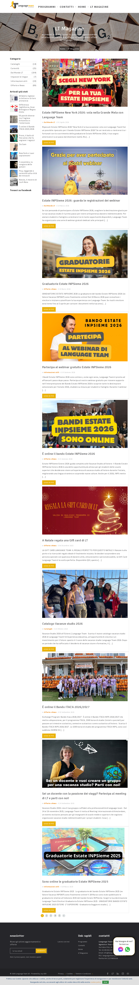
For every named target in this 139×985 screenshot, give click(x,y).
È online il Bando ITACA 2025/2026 (27, 127)
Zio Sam (22, 144)
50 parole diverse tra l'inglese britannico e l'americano (27, 119)
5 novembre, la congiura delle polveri (26, 164)
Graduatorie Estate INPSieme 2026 (67, 288)
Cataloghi (23, 64)
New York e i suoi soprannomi (26, 154)
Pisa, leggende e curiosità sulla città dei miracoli (28, 173)
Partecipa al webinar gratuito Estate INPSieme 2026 (80, 372)
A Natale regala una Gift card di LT (67, 545)
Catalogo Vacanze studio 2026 (64, 628)
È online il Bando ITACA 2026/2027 (67, 712)
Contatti (67, 7)
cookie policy (95, 982)
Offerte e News (23, 85)
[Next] (63, 920)
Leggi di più (49, 142)
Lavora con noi (64, 946)
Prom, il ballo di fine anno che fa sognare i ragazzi (27, 137)
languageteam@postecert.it (114, 960)
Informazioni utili (23, 81)
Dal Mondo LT (23, 72)
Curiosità (23, 68)
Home (82, 7)
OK (106, 982)
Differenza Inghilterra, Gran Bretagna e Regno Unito (27, 108)
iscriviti (41, 955)
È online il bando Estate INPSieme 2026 (71, 458)
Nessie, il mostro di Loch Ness (28, 180)
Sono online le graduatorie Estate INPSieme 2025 (78, 886)
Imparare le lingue (23, 76)
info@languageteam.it (113, 957)
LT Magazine (99, 7)
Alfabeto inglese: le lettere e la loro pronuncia (27, 98)
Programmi (47, 7)
